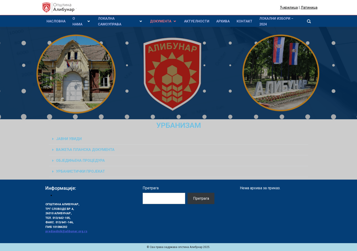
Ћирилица (289, 7)
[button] (178, 139)
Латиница (309, 7)
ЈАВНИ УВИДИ (69, 139)
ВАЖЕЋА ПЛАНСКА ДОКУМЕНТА (85, 149)
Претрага (151, 188)
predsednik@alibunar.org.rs (66, 231)
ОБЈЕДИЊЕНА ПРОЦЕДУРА (80, 160)
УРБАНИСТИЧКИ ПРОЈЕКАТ (80, 171)
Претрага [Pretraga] (201, 198)
